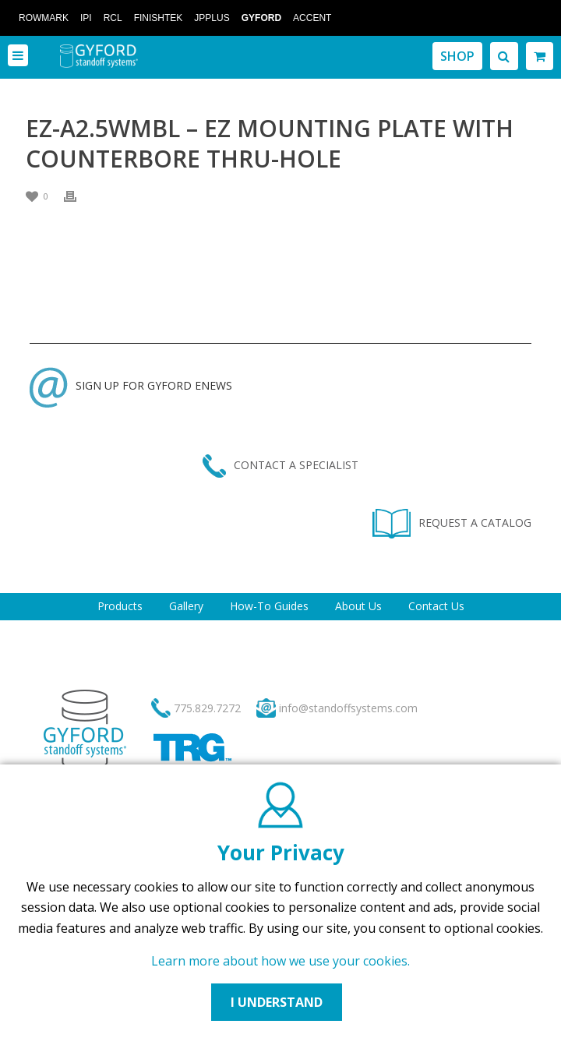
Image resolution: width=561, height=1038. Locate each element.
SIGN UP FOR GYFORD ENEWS (131, 385)
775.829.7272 (207, 708)
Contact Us (436, 605)
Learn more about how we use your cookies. (280, 960)
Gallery (186, 605)
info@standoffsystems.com (348, 708)
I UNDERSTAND (277, 1002)
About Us (358, 605)
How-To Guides (269, 605)
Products (120, 605)
